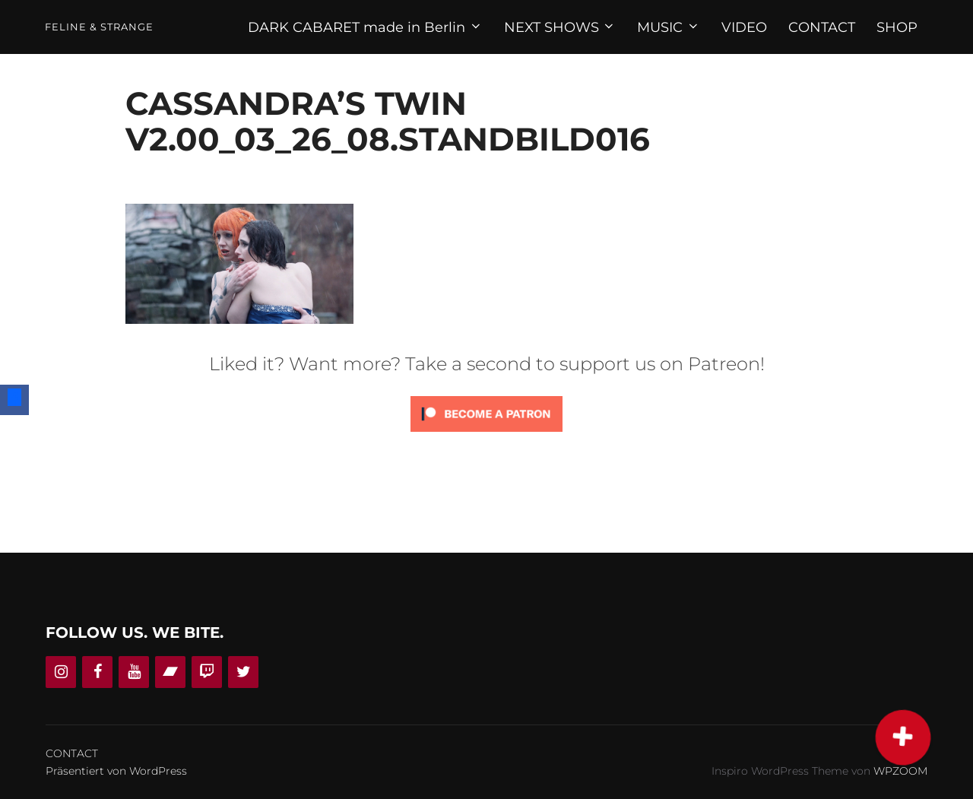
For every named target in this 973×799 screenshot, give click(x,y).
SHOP (897, 27)
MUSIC (668, 27)
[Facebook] (97, 672)
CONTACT (821, 27)
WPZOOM (900, 771)
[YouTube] (134, 672)
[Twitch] (207, 672)
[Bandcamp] (170, 672)
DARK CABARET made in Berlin (365, 27)
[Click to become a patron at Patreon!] (486, 435)
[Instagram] (61, 672)
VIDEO (744, 27)
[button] (903, 738)
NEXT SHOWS (560, 27)
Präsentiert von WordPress (116, 771)
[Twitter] (243, 672)
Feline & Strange (99, 27)
